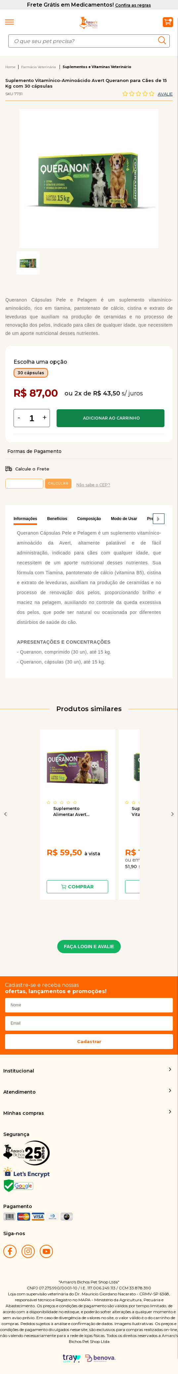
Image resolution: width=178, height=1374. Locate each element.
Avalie (165, 94)
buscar (164, 40)
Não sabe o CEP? (93, 485)
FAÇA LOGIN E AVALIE (89, 946)
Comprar (110, 418)
